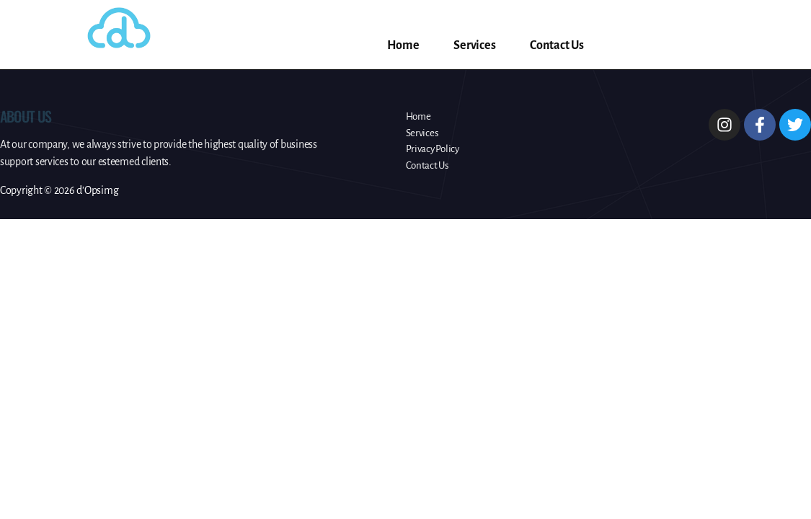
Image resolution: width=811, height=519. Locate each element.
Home (403, 45)
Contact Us (556, 45)
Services (474, 45)
